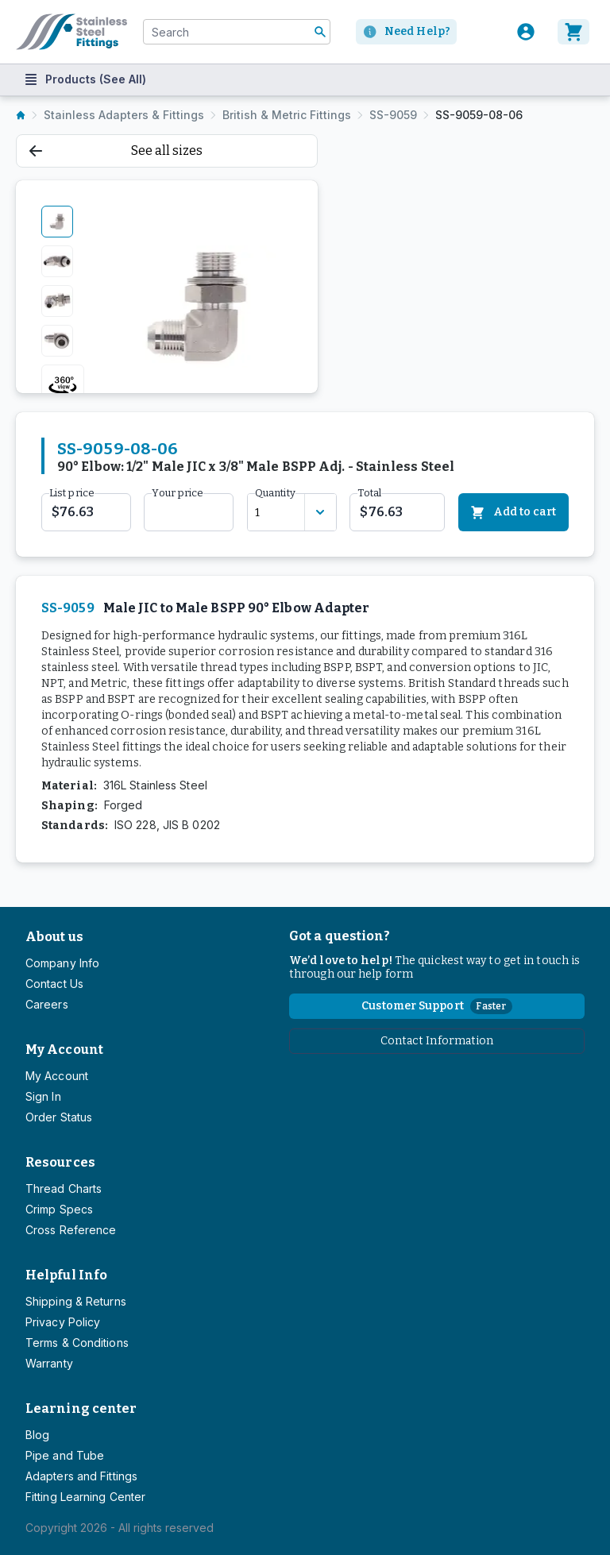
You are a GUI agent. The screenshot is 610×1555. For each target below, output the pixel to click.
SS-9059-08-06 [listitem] (479, 115)
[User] (526, 31)
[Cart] (576, 31)
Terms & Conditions (77, 1342)
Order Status (58, 1117)
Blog (37, 1434)
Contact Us (54, 983)
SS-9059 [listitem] (393, 115)
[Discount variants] (320, 512)
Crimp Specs (59, 1209)
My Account (64, 1049)
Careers (46, 1004)
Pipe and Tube (64, 1455)
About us (54, 936)
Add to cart (513, 513)
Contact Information (437, 1041)
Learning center (81, 1408)
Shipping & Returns (75, 1301)
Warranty (49, 1363)
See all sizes (116, 150)
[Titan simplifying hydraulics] (71, 32)
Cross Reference (70, 1230)
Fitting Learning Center (85, 1496)
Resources (60, 1162)
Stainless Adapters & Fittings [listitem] (124, 115)
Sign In (43, 1096)
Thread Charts (63, 1188)
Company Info (62, 963)
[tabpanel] (196, 306)
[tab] (57, 221)
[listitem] (20, 115)
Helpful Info (66, 1275)
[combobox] (236, 31)
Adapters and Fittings (81, 1476)
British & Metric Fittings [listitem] (286, 115)
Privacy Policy (62, 1322)
